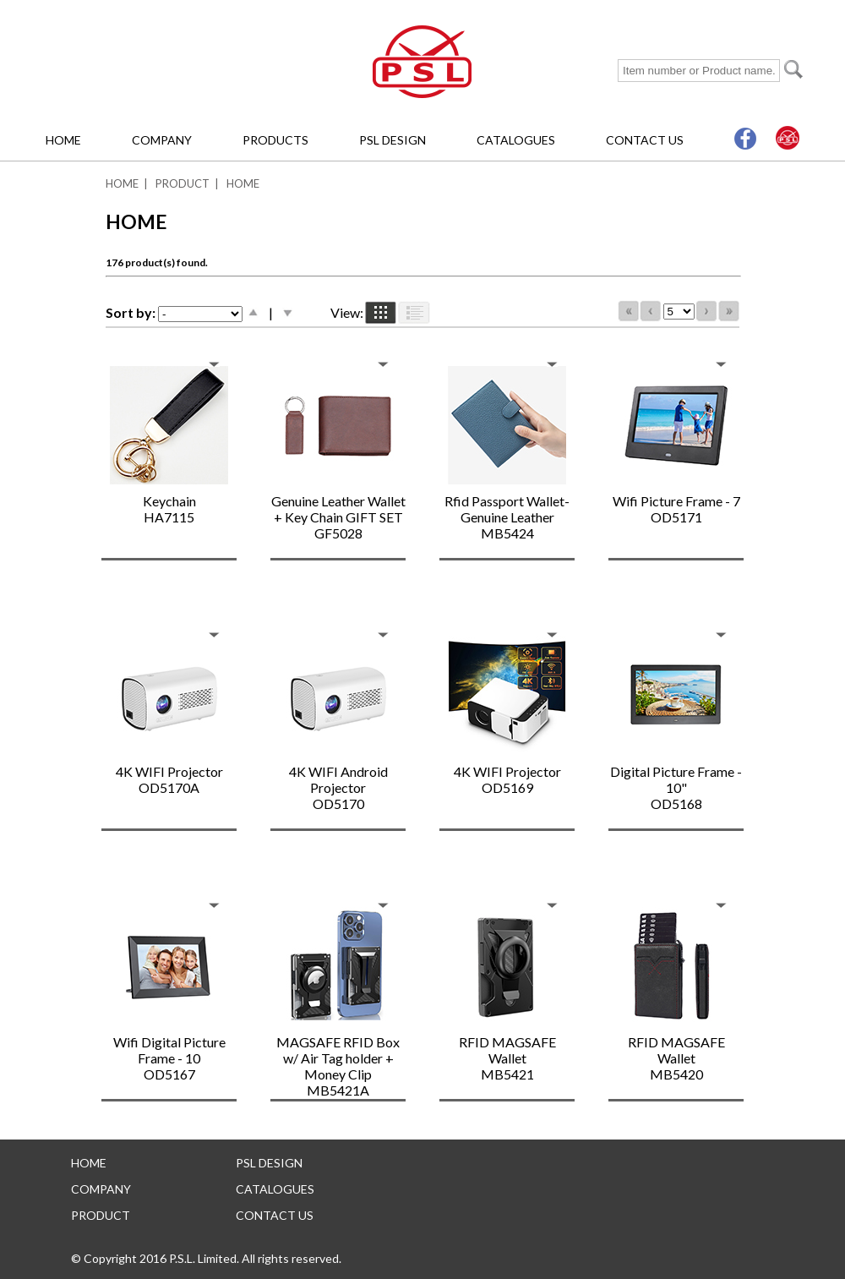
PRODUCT (182, 183)
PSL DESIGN (392, 140)
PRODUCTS (275, 140)
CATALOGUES (516, 140)
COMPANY (162, 140)
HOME (63, 140)
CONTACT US (645, 140)
